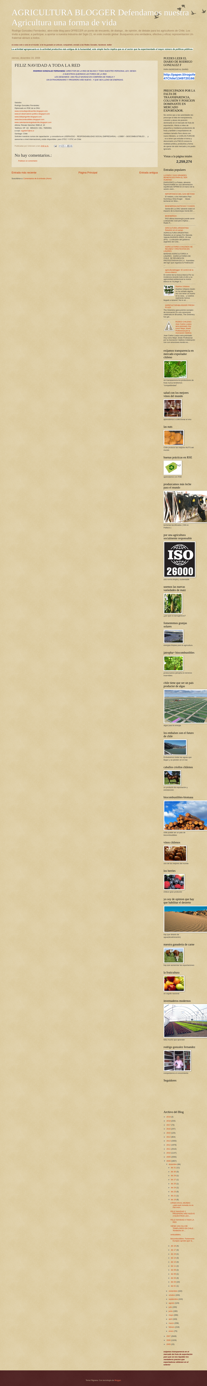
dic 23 (173, 1192)
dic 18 (173, 1246)
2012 (168, 1145)
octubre (172, 1295)
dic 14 (173, 1258)
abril (171, 1319)
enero (171, 1331)
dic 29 (173, 1175)
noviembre (173, 1291)
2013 (168, 1141)
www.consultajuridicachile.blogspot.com (31, 111)
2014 (168, 1137)
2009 (168, 1157)
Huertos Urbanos (182, 286)
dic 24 (173, 1187)
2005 (168, 1344)
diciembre (173, 1164)
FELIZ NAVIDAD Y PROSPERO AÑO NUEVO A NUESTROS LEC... (183, 1213)
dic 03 (173, 1282)
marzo (171, 1323)
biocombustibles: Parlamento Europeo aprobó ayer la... (182, 1240)
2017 (168, 1125)
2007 (168, 1336)
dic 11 (173, 1266)
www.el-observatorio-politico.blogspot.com (32, 114)
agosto (172, 1303)
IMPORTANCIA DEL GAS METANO (180, 194)
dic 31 (173, 1168)
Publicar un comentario (27, 161)
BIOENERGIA (171, 216)
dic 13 (173, 1262)
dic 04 (173, 1278)
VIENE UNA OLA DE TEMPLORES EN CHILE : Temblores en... (182, 1228)
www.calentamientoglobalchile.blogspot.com (33, 122)
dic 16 (173, 1254)
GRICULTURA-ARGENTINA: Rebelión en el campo (177, 229)
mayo (171, 1315)
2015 (168, 1133)
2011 (168, 1149)
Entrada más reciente (24, 172)
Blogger (118, 1380)
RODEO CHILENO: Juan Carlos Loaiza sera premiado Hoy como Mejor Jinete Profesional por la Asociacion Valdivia (183, 327)
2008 (168, 1161)
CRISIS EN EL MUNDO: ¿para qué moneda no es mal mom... (182, 1205)
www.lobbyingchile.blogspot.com (28, 117)
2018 (168, 1121)
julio (170, 1307)
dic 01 (173, 1286)
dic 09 (173, 1270)
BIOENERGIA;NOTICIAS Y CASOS (180, 206)
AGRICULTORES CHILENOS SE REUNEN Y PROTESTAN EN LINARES (178, 249)
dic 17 (173, 1250)
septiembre (173, 1299)
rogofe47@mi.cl (27, 131)
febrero (172, 1327)
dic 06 (173, 1274)
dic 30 (173, 1172)
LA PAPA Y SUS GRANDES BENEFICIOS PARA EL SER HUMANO (175, 177)
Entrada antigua (148, 172)
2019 (168, 1117)
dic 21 (173, 1196)
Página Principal (87, 172)
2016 (168, 1129)
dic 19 (173, 1199)
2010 (168, 1153)
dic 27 (173, 1180)
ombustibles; (176, 1234)
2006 (168, 1340)
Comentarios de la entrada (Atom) (37, 178)
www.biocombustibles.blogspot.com (29, 119)
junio (171, 1311)
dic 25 (173, 1184)
